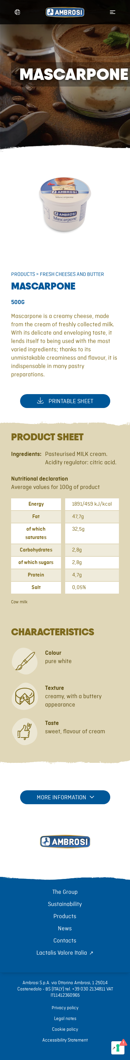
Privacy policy (65, 1007)
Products (23, 274)
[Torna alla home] (65, 849)
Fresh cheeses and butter (72, 274)
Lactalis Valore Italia (61, 953)
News (65, 929)
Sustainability (65, 904)
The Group (65, 892)
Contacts (64, 941)
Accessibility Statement (65, 1040)
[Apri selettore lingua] (17, 12)
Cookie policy (65, 1029)
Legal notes (65, 1018)
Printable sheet (65, 401)
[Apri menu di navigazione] (112, 12)
